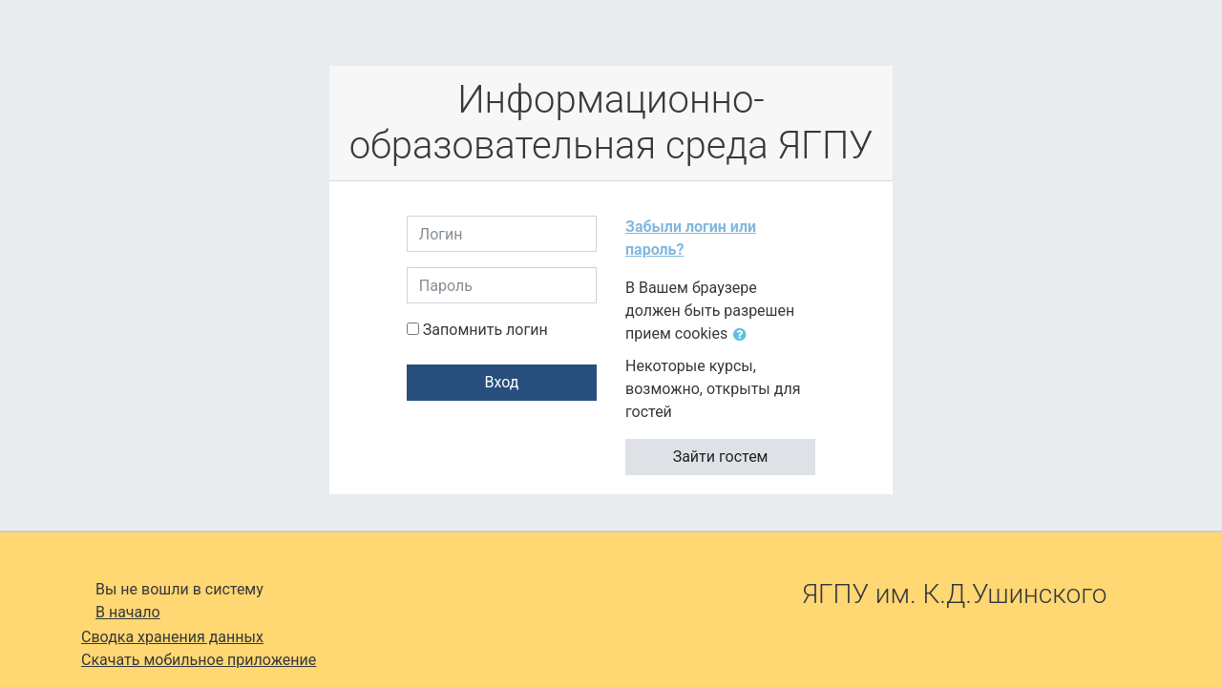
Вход (501, 382)
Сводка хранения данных (172, 637)
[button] (743, 335)
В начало (127, 612)
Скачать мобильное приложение (198, 660)
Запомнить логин (485, 330)
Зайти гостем (721, 457)
